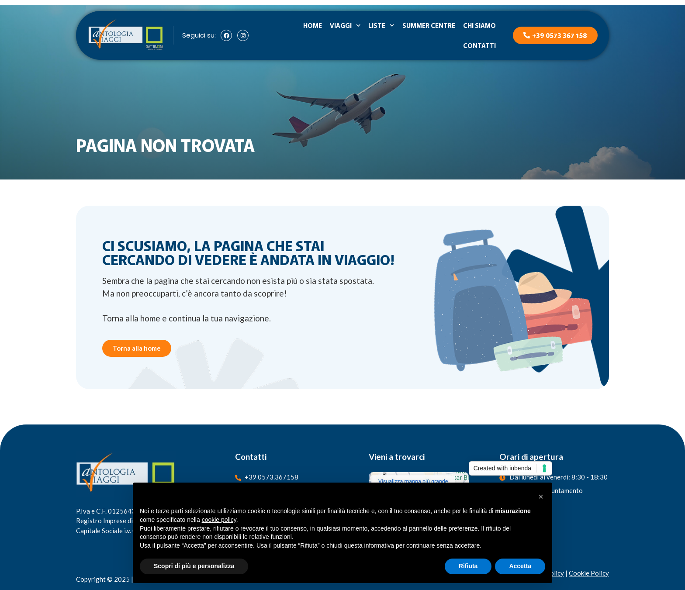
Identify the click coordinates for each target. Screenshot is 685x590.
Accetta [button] (520, 565)
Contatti (479, 45)
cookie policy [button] (219, 519)
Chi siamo (479, 25)
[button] (541, 497)
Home (312, 25)
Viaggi (345, 25)
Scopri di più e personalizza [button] (194, 565)
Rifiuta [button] (468, 565)
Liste (381, 25)
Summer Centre (428, 25)
